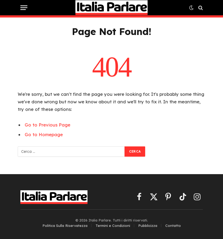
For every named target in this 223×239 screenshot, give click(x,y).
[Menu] (23, 8)
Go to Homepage (44, 134)
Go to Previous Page (47, 125)
